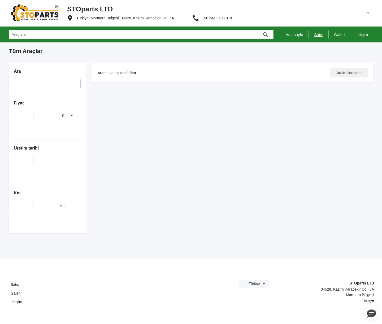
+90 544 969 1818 (217, 18)
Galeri (15, 293)
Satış (15, 284)
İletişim (16, 302)
